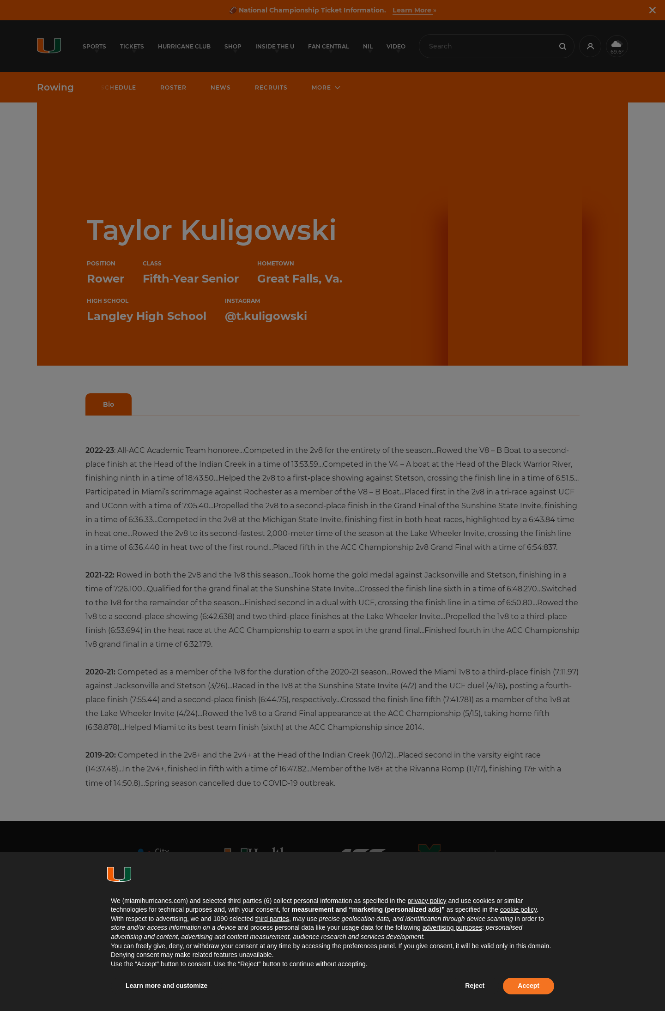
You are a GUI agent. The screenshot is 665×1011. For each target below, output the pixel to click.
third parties (272, 918)
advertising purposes (452, 927)
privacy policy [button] (426, 900)
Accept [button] (528, 985)
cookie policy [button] (518, 909)
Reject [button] (474, 985)
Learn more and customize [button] (166, 985)
